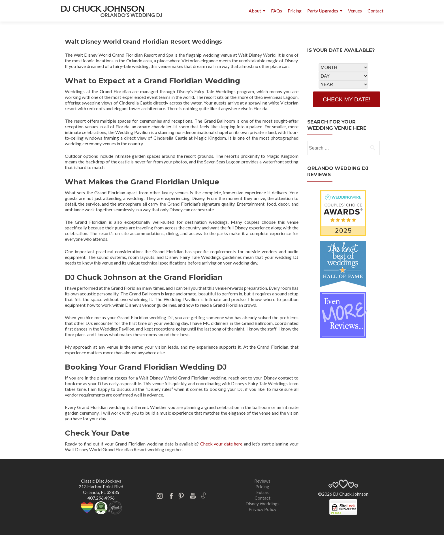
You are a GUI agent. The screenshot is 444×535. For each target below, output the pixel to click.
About (255, 10)
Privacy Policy (262, 509)
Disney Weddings (262, 503)
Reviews (262, 480)
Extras (262, 492)
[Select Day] (343, 76)
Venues (355, 10)
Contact (375, 10)
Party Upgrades (322, 10)
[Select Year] (343, 84)
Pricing (295, 10)
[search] (372, 147)
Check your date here (221, 443)
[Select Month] (343, 67)
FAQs (276, 10)
